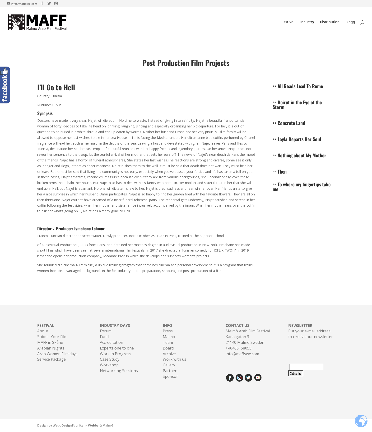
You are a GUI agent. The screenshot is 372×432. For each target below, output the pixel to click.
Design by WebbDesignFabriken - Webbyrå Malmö (75, 425)
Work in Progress (115, 353)
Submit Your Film (52, 336)
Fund (104, 336)
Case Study (109, 359)
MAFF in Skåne (50, 342)
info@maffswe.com (242, 353)
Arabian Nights (50, 348)
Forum (106, 331)
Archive (169, 353)
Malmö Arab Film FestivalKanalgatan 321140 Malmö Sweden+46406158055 (248, 337)
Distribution (329, 22)
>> (275, 102)
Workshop (109, 365)
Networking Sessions (119, 370)
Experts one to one (117, 348)
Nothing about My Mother (302, 155)
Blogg (350, 22)
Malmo (169, 336)
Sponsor (170, 376)
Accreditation (111, 342)
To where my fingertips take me (301, 187)
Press (168, 331)
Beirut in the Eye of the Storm (297, 105)
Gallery (169, 365)
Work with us (174, 359)
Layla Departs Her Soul (299, 139)
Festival (288, 22)
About (42, 331)
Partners (170, 370)
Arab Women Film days (57, 353)
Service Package (51, 359)
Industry (307, 22)
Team (168, 342)
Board (168, 348)
